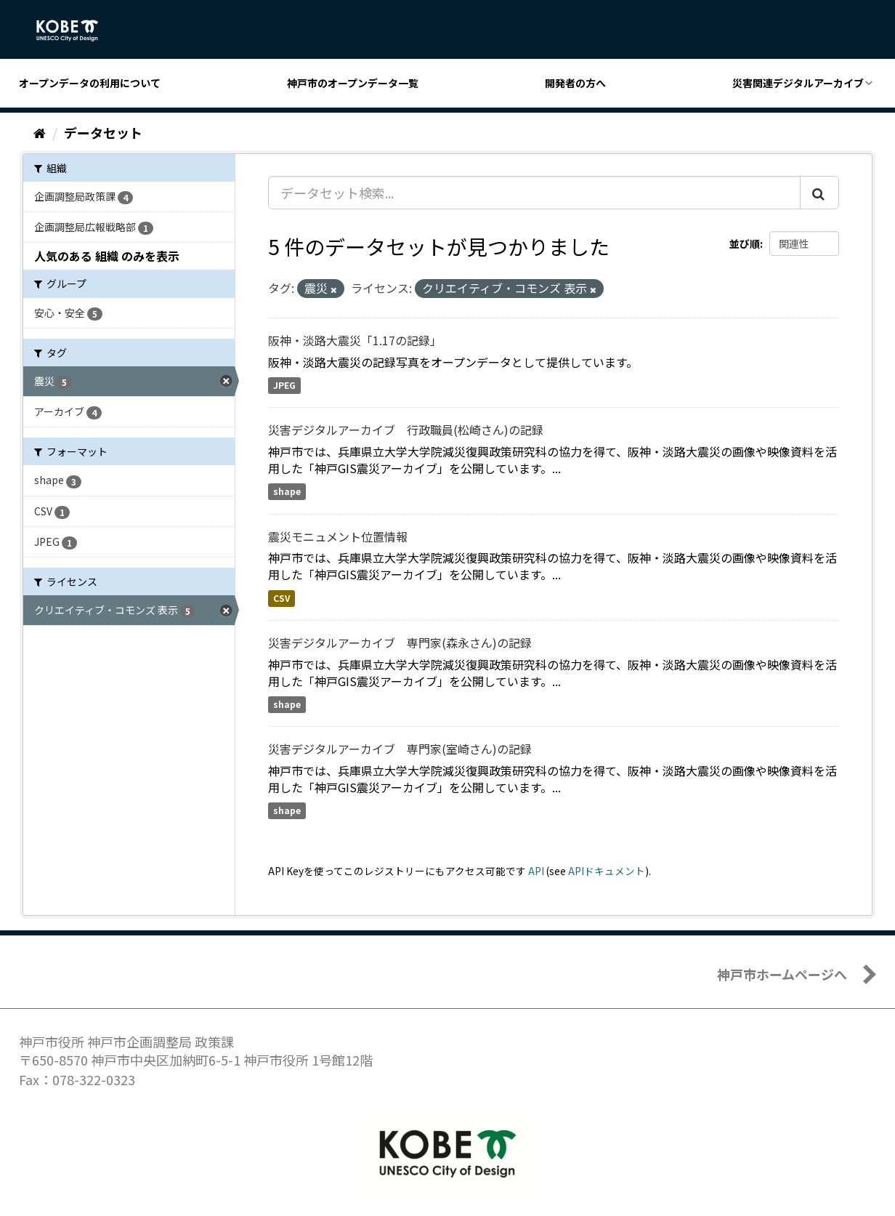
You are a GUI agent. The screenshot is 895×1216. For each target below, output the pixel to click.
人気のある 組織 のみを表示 (106, 256)
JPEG (284, 385)
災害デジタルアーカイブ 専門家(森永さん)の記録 (400, 642)
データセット (103, 132)
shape (287, 492)
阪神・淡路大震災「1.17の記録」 (355, 340)
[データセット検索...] (534, 192)
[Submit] (819, 192)
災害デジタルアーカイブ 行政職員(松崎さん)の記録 (405, 429)
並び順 (744, 243)
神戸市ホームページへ (782, 974)
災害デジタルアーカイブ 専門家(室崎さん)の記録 (400, 748)
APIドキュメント (606, 870)
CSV (281, 598)
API (536, 870)
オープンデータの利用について (90, 83)
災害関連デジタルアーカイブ (798, 83)
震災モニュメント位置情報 (338, 536)
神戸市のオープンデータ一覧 (352, 83)
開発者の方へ (575, 83)
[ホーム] (39, 132)
